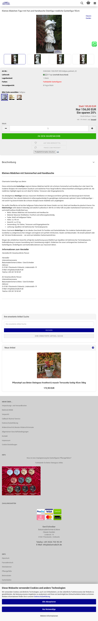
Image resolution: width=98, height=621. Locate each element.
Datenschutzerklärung (42, 596)
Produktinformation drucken (45, 152)
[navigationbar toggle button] (95, 3)
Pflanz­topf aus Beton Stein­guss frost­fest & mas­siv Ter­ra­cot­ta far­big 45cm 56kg (49, 382)
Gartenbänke (6, 580)
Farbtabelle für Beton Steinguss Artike (49, 463)
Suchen (49, 330)
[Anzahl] (49, 128)
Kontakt (5, 436)
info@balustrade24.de (52, 545)
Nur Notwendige (49, 609)
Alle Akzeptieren (49, 602)
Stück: (4, 124)
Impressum (6, 440)
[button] (6, 128)
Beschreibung (9, 162)
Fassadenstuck (7, 562)
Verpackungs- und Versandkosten (14, 406)
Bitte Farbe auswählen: (13, 92)
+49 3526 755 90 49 (53, 542)
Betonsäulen (6, 575)
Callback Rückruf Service (11, 419)
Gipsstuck (5, 558)
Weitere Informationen (49, 616)
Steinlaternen (7, 567)
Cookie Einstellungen (9, 445)
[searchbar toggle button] (82, 3)
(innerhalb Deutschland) (60, 75)
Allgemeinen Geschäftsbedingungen (15, 432)
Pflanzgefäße (7, 571)
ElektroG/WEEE (7, 410)
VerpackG (5, 414)
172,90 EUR (49, 388)
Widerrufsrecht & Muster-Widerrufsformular (18, 427)
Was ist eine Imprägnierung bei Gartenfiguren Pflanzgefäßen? (49, 458)
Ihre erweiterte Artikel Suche (49, 336)
